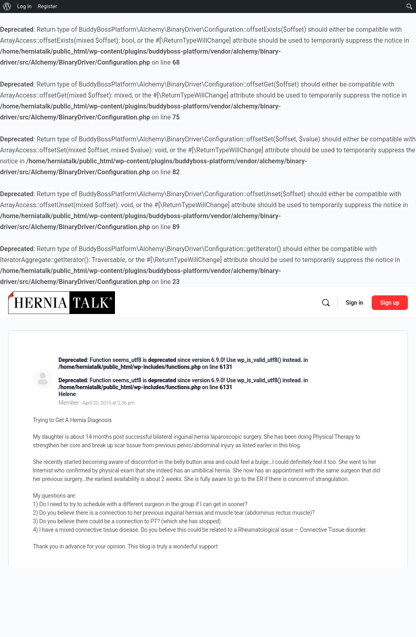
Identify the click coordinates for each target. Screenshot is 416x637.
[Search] (326, 303)
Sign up (389, 302)
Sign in (354, 302)
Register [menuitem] (47, 6)
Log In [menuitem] (24, 6)
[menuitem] (7, 6)
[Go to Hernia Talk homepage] (61, 302)
